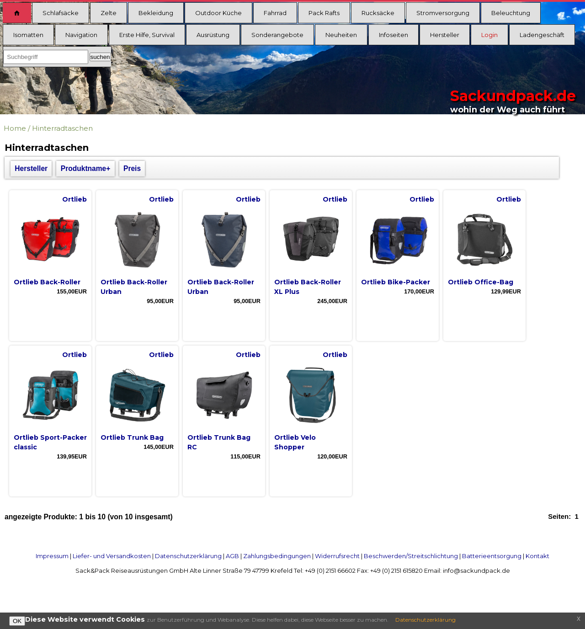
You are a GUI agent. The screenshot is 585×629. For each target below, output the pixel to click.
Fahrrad (275, 12)
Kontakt (537, 556)
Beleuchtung (510, 12)
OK (17, 621)
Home (15, 128)
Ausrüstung (213, 34)
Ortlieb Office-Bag (480, 282)
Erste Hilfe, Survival (147, 34)
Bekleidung (155, 12)
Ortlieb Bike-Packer (395, 282)
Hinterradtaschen (62, 128)
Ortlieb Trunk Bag (132, 437)
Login (489, 34)
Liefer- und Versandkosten (112, 556)
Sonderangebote (277, 34)
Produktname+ (86, 168)
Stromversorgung (442, 12)
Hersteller (444, 34)
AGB (232, 556)
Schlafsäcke (61, 12)
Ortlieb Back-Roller (47, 282)
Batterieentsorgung (491, 556)
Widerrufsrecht (337, 556)
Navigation (81, 34)
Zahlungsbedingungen (277, 556)
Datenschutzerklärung (188, 556)
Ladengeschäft (542, 34)
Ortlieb (74, 199)
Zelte (109, 12)
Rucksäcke (378, 12)
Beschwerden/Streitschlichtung (411, 556)
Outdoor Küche (218, 12)
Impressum (52, 556)
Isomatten (28, 34)
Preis (132, 168)
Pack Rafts (324, 12)
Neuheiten (341, 34)
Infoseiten (393, 34)
